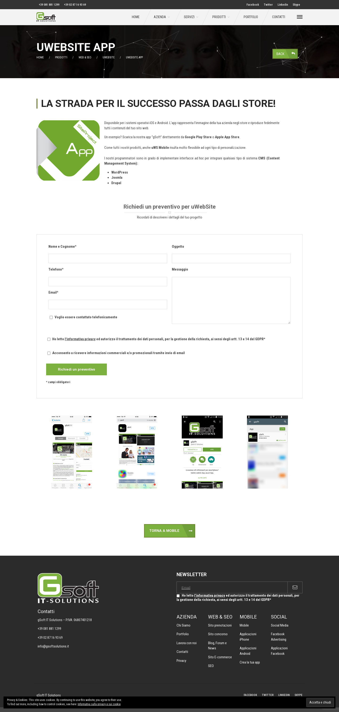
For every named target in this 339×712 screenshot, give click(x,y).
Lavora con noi (187, 643)
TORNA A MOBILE (164, 531)
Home (136, 17)
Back (280, 54)
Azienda (160, 17)
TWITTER (268, 695)
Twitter (268, 4)
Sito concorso (218, 634)
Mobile (244, 625)
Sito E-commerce (220, 657)
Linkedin (283, 4)
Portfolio (251, 17)
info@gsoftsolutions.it (53, 646)
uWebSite (109, 57)
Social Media (279, 625)
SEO (211, 666)
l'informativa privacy (80, 339)
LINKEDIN (284, 695)
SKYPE (299, 695)
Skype (296, 4)
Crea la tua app (250, 662)
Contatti (278, 17)
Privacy (181, 661)
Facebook (252, 4)
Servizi (189, 17)
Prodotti (219, 17)
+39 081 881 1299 (49, 4)
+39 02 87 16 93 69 (75, 4)
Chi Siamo (183, 625)
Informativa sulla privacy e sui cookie (99, 704)
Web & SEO (85, 57)
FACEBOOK (250, 695)
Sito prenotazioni (220, 625)
